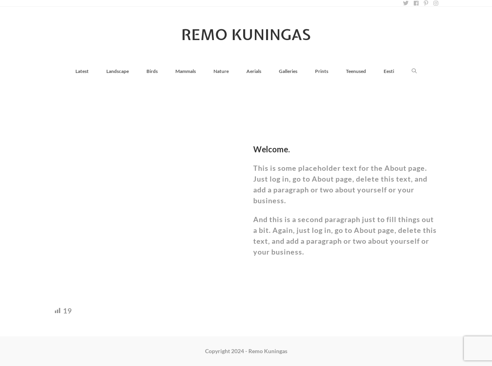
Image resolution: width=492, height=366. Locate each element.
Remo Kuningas (246, 34)
